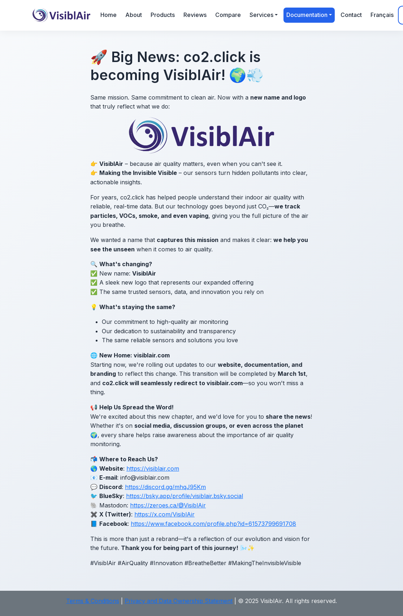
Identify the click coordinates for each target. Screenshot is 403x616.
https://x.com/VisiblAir (164, 514)
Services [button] (261, 14)
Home (108, 14)
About (133, 14)
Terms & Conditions (92, 600)
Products (163, 14)
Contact (351, 14)
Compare (228, 14)
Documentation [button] (307, 14)
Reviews (195, 14)
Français (382, 14)
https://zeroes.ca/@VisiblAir (168, 505)
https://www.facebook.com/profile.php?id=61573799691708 (213, 523)
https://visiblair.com (152, 468)
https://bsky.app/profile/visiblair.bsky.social (184, 496)
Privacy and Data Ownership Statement (179, 600)
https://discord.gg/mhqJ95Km (165, 486)
